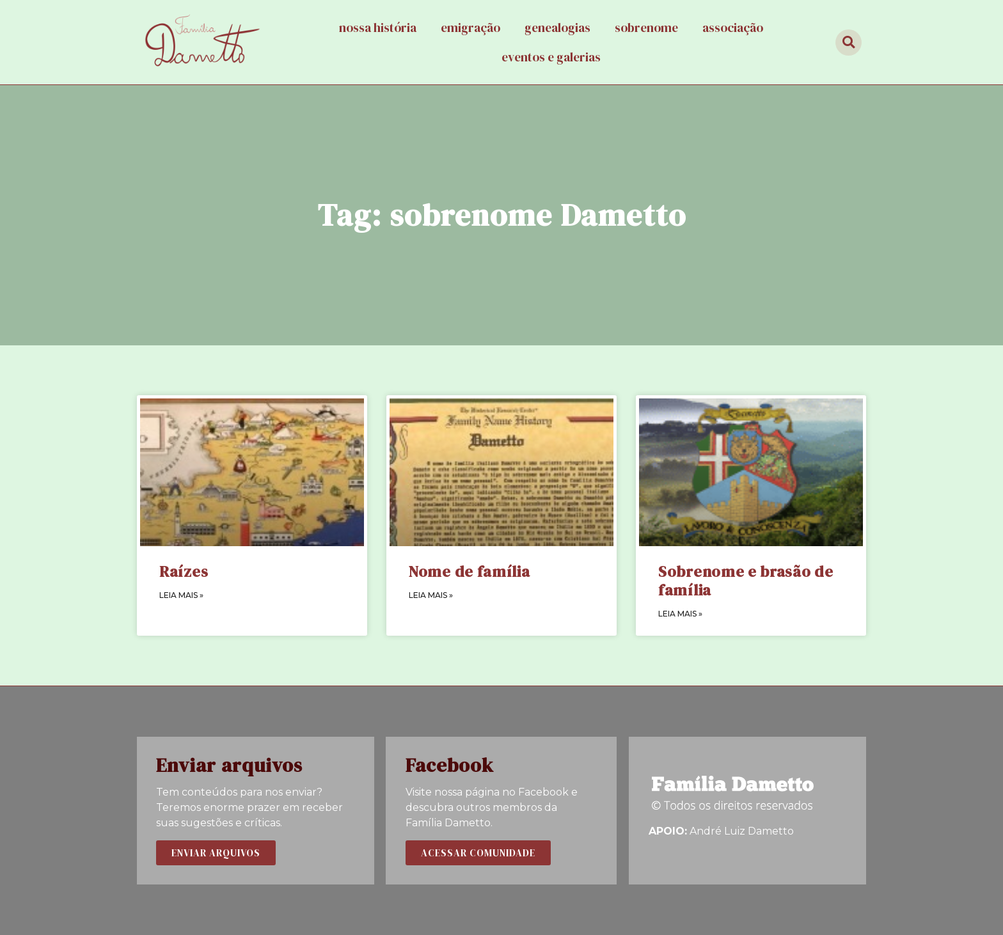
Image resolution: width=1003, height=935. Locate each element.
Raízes (183, 571)
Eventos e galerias (551, 57)
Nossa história (377, 27)
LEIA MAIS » (181, 595)
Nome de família (469, 571)
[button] (216, 852)
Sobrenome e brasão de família (745, 581)
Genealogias (557, 27)
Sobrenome (646, 27)
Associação (732, 27)
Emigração (470, 27)
